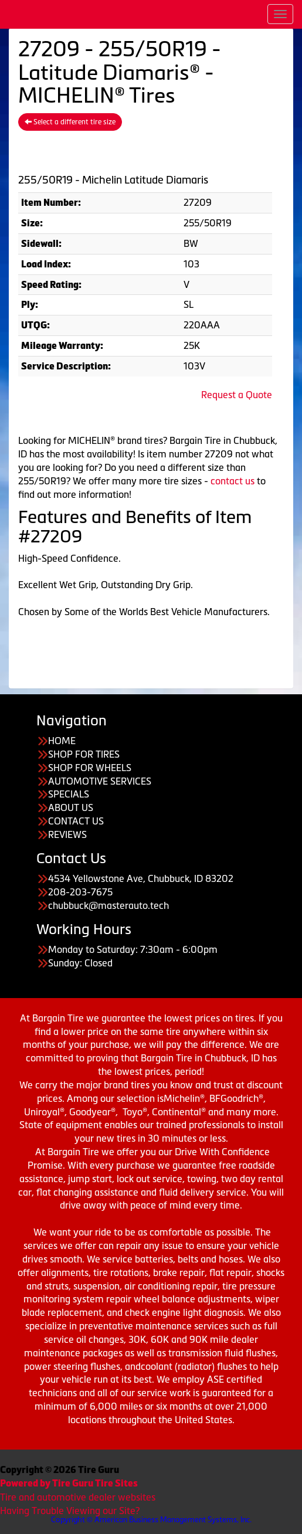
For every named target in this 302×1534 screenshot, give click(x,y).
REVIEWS (67, 834)
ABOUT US (70, 807)
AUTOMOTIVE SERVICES (99, 781)
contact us (233, 481)
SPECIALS (68, 794)
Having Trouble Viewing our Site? (70, 1510)
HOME (62, 740)
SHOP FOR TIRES (84, 754)
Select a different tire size (70, 122)
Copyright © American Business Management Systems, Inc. (151, 1519)
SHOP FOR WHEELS (89, 767)
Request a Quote (236, 394)
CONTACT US (76, 821)
